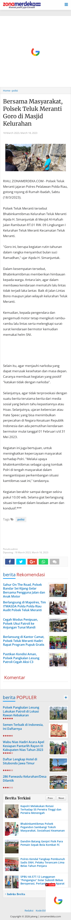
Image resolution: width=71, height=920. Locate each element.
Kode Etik (41, 910)
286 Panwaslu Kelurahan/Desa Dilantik (24, 778)
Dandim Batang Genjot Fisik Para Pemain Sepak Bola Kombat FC (41, 843)
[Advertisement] (35, 51)
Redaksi (29, 910)
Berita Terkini (17, 798)
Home (6, 90)
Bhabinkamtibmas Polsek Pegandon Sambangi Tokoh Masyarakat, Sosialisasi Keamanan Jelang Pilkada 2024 (42, 829)
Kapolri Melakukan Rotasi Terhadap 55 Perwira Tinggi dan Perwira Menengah (40, 809)
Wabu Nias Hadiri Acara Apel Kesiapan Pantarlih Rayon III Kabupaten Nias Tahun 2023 (23, 746)
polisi (20, 519)
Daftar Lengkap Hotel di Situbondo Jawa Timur (20, 761)
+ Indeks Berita (15, 894)
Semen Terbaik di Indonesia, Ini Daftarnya (23, 727)
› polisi (14, 90)
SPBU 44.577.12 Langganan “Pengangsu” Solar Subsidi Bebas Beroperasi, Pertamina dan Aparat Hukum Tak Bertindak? (42, 882)
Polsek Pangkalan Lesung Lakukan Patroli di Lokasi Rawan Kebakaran (21, 711)
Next (61, 798)
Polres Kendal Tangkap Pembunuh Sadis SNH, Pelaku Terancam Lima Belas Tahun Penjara (42, 862)
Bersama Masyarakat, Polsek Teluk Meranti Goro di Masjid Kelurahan (33, 112)
